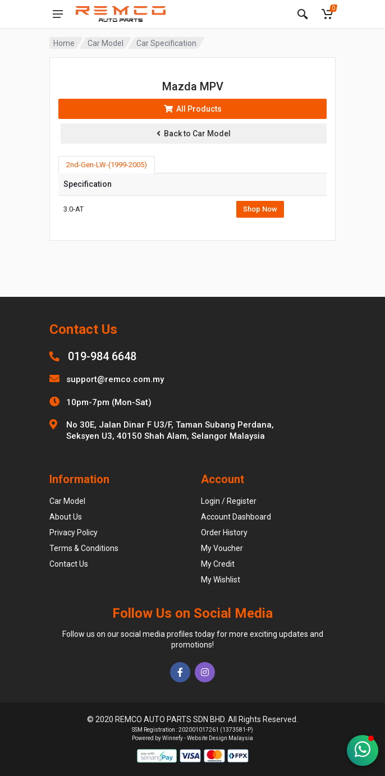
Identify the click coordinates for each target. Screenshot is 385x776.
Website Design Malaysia (220, 738)
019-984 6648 (102, 356)
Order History (224, 532)
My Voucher (222, 548)
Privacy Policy (73, 532)
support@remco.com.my (115, 379)
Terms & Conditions (83, 548)
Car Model (105, 43)
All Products (193, 108)
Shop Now (260, 209)
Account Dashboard (236, 516)
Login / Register (228, 501)
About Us (65, 516)
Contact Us (68, 563)
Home (64, 43)
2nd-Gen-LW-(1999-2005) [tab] (106, 164)
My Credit (218, 563)
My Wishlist (220, 579)
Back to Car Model (194, 133)
